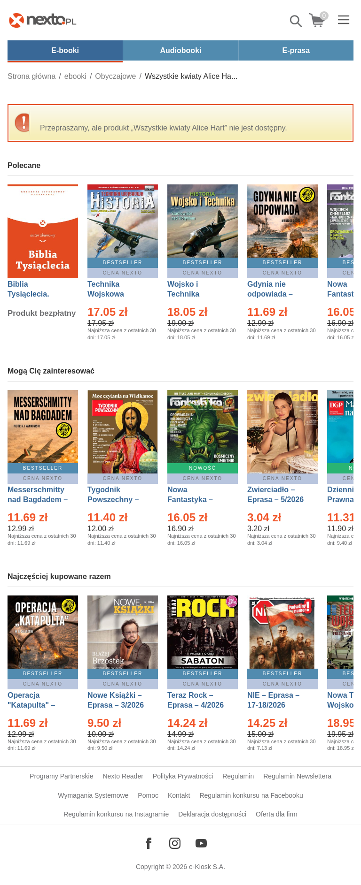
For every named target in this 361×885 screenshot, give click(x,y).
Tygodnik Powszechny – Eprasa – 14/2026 (117, 499)
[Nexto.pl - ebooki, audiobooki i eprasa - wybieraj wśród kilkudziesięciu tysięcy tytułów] (43, 20)
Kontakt (179, 795)
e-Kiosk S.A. (207, 866)
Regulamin (238, 776)
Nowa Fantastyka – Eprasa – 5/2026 (195, 499)
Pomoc (148, 795)
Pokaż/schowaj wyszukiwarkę (297, 21)
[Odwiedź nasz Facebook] (148, 843)
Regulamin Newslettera (297, 776)
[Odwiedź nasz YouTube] (201, 843)
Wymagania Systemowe (93, 795)
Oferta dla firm (277, 814)
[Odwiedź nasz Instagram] (174, 843)
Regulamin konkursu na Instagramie (116, 814)
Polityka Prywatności (183, 776)
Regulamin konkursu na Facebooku (251, 795)
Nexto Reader (122, 776)
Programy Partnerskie (61, 776)
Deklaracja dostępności (212, 814)
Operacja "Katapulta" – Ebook (31, 705)
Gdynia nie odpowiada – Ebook (270, 294)
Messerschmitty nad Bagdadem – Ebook (38, 499)
